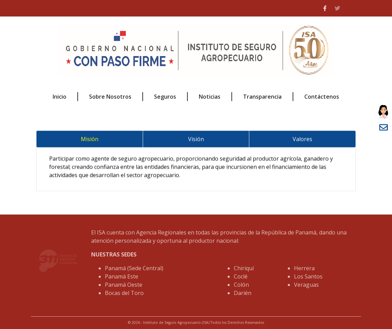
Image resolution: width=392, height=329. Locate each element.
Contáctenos (321, 96)
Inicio (59, 96)
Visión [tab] (196, 141)
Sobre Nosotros (110, 96)
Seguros (165, 96)
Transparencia (262, 96)
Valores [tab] (302, 141)
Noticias (209, 96)
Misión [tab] (89, 141)
